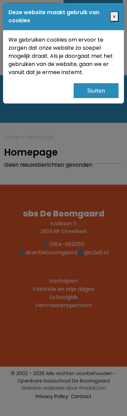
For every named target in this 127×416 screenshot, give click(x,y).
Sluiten (96, 90)
